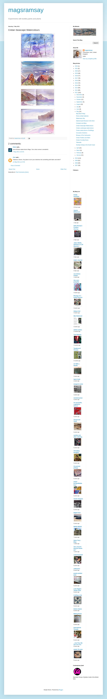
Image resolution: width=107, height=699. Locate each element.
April (77, 148)
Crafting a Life (78, 595)
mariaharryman (78, 398)
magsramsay (26, 9)
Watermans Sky (80, 118)
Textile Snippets (78, 499)
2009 (76, 160)
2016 (76, 80)
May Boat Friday (80, 113)
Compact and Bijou (81, 123)
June (77, 109)
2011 (76, 92)
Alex (14, 157)
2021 (76, 68)
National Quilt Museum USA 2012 (85, 121)
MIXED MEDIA (78, 526)
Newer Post (12, 169)
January (78, 155)
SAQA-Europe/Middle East (78, 483)
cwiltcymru (77, 568)
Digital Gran (77, 512)
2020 (76, 71)
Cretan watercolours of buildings (85, 130)
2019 (76, 73)
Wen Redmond (78, 316)
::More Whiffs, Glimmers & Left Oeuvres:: (78, 244)
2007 (76, 165)
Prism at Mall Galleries (82, 116)
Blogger (61, 690)
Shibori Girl (77, 311)
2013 (76, 87)
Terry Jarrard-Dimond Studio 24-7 (78, 548)
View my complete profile (90, 58)
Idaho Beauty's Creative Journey (78, 227)
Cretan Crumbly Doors (82, 140)
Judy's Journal (78, 260)
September (79, 102)
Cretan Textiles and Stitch (83, 137)
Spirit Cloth (77, 379)
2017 (76, 78)
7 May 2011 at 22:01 (18, 152)
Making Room (78, 613)
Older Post (63, 169)
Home (38, 169)
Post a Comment (15, 165)
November (79, 97)
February (79, 152)
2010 (76, 158)
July (77, 106)
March (78, 150)
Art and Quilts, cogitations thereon (78, 404)
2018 (76, 75)
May (77, 111)
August (78, 104)
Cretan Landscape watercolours (85, 128)
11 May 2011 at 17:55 (19, 162)
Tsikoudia (78, 142)
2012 (76, 90)
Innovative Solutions (81, 133)
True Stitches (77, 334)
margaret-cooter (78, 384)
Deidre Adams (78, 609)
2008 (76, 163)
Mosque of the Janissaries (83, 135)
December (79, 94)
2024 (76, 66)
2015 (76, 83)
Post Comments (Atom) (22, 172)
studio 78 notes (78, 649)
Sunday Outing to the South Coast (85, 145)
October (78, 99)
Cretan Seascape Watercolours (84, 125)
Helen (14, 147)
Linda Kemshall (78, 555)
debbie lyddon (78, 330)
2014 (76, 85)
